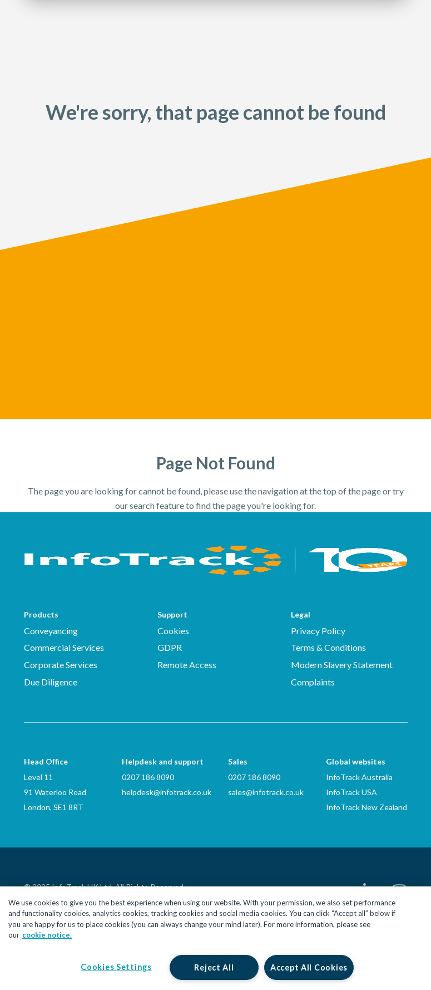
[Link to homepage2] (91, 42)
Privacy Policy (318, 630)
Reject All (214, 967)
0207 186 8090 (148, 777)
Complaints (313, 682)
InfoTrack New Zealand (366, 807)
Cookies (173, 630)
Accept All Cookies (309, 967)
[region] (215, 938)
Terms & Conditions (328, 647)
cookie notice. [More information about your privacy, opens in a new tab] (47, 934)
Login (331, 42)
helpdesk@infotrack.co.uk (166, 792)
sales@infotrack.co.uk (266, 792)
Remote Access (186, 664)
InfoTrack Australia (359, 777)
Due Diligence (50, 682)
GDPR (169, 647)
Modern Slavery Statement (342, 664)
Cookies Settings (116, 967)
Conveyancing (51, 630)
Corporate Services (60, 664)
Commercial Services (64, 647)
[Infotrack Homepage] (216, 551)
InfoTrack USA (351, 792)
